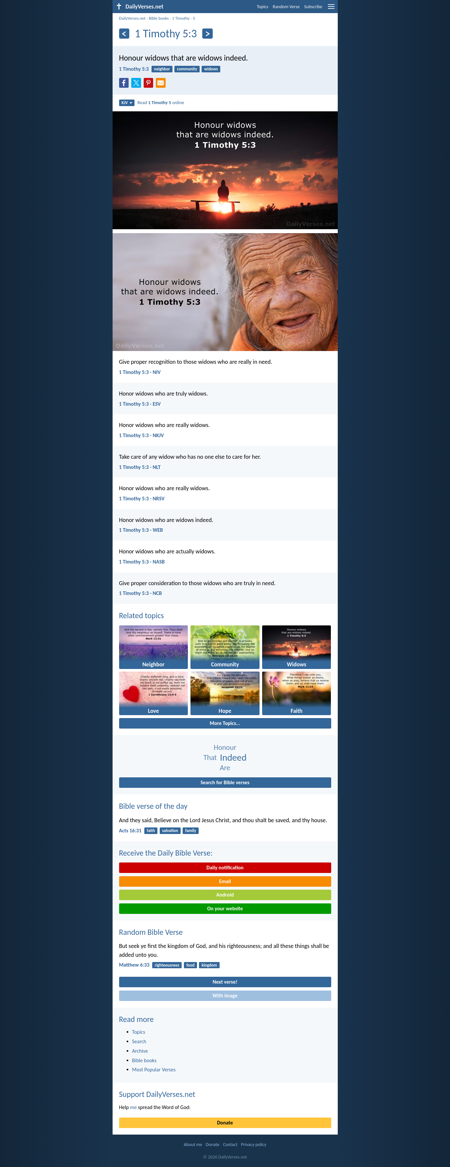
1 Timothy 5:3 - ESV (140, 404)
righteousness (167, 965)
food (190, 965)
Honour (225, 747)
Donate (225, 1123)
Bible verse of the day (153, 806)
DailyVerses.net (132, 18)
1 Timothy (180, 18)
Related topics (141, 615)
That (210, 757)
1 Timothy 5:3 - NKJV (141, 435)
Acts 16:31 (130, 830)
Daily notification (225, 867)
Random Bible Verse (151, 932)
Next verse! (225, 982)
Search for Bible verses (225, 782)
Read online (160, 102)
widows (211, 68)
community (187, 68)
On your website (225, 908)
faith (151, 830)
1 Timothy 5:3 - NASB (142, 562)
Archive (140, 1051)
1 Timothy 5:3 (134, 69)
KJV (126, 102)
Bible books (159, 18)
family (190, 830)
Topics (262, 6)
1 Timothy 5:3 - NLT (140, 467)
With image (225, 995)
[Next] (207, 33)
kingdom (209, 965)
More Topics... (225, 723)
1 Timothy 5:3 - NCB (140, 593)
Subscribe (313, 6)
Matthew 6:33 (134, 965)
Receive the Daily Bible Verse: (166, 853)
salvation (170, 830)
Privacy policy (253, 1144)
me (133, 1107)
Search (139, 1041)
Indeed (233, 757)
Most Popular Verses (154, 1069)
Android (225, 895)
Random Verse (286, 6)
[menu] (331, 9)
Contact (230, 1144)
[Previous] (124, 33)
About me (193, 1144)
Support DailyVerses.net (157, 1094)
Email (225, 881)
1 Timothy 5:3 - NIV (140, 372)
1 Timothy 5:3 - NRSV (142, 498)
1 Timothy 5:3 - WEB (141, 530)
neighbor (162, 68)
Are (225, 767)
